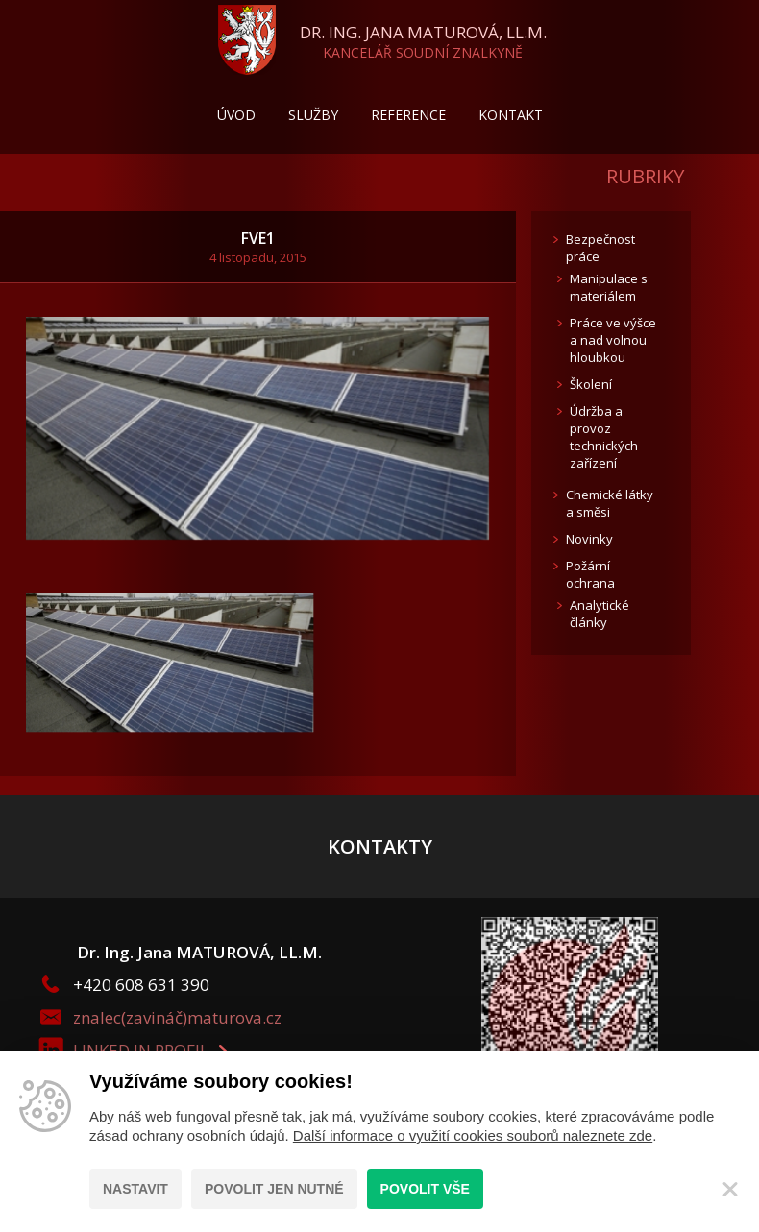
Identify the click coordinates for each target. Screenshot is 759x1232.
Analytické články (599, 613)
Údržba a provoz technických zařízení (604, 436)
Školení (591, 384)
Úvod (236, 115)
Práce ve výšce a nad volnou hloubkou (613, 340)
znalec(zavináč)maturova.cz (177, 1017)
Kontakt (510, 115)
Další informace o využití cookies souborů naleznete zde (472, 1135)
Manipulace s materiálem (609, 287)
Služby (313, 115)
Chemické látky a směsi (609, 503)
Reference (408, 115)
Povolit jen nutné (274, 1188)
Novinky (589, 538)
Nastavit (135, 1188)
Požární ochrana (590, 574)
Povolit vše (425, 1188)
